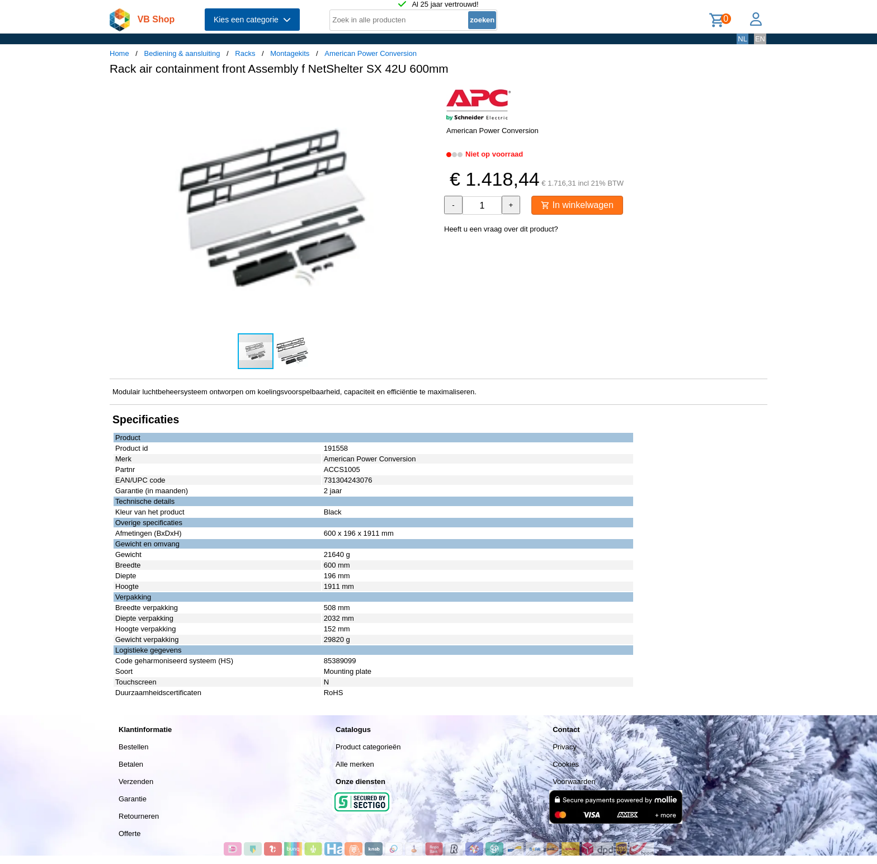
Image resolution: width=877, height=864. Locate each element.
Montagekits (289, 53)
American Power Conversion (370, 53)
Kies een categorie (252, 19)
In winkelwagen (577, 205)
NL (742, 39)
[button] (428, 96)
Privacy (565, 747)
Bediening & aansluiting (182, 53)
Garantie (133, 799)
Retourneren (139, 816)
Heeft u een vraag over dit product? (501, 229)
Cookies (566, 764)
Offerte (130, 833)
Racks (245, 53)
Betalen (131, 764)
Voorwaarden (574, 781)
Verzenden (136, 781)
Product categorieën (368, 747)
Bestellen (133, 747)
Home (119, 53)
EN (760, 39)
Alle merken (355, 764)
